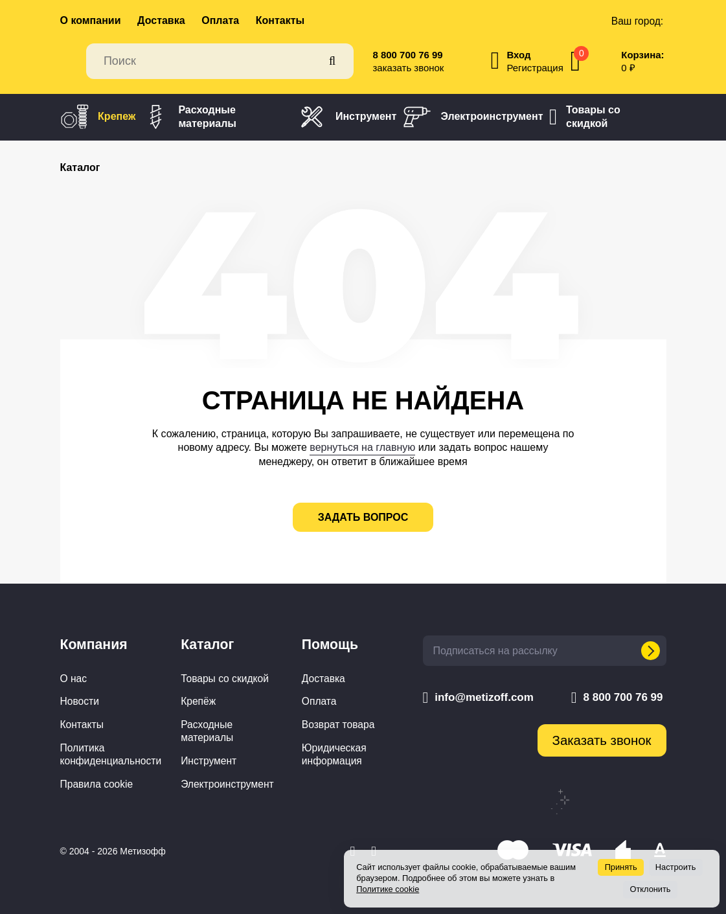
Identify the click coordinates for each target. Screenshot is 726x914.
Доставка (161, 20)
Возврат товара (338, 724)
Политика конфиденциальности (111, 754)
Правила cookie (96, 784)
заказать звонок (408, 67)
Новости (79, 701)
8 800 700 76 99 (408, 54)
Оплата (220, 20)
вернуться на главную (362, 447)
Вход (518, 54)
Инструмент (346, 116)
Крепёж (198, 701)
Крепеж (98, 116)
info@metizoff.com (478, 697)
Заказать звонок (602, 740)
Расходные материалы (189, 116)
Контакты (280, 20)
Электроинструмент (473, 116)
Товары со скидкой (584, 116)
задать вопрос (363, 517)
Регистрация (534, 67)
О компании (90, 20)
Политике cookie (387, 889)
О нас (73, 678)
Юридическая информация (334, 754)
